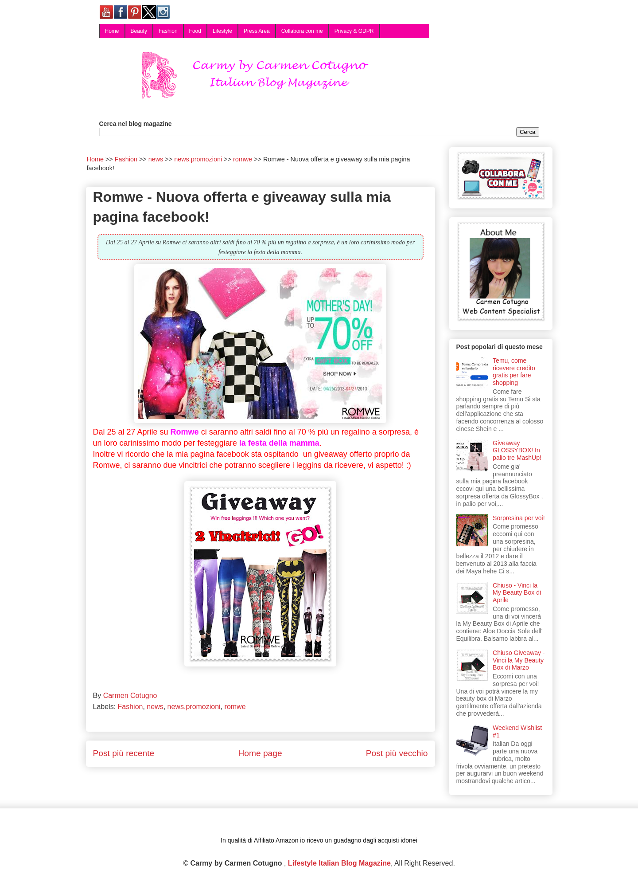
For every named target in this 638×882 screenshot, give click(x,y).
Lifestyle (222, 31)
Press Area (257, 31)
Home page (260, 753)
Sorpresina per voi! (519, 517)
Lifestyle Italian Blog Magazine (339, 863)
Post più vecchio (397, 753)
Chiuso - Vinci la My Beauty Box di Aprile (517, 593)
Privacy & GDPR (354, 31)
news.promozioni (194, 706)
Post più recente (124, 753)
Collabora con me (302, 31)
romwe (235, 706)
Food (195, 31)
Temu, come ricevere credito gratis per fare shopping (514, 371)
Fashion (168, 31)
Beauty (139, 31)
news (155, 706)
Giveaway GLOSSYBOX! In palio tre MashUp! (517, 450)
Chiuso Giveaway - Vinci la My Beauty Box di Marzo (519, 660)
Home (112, 31)
